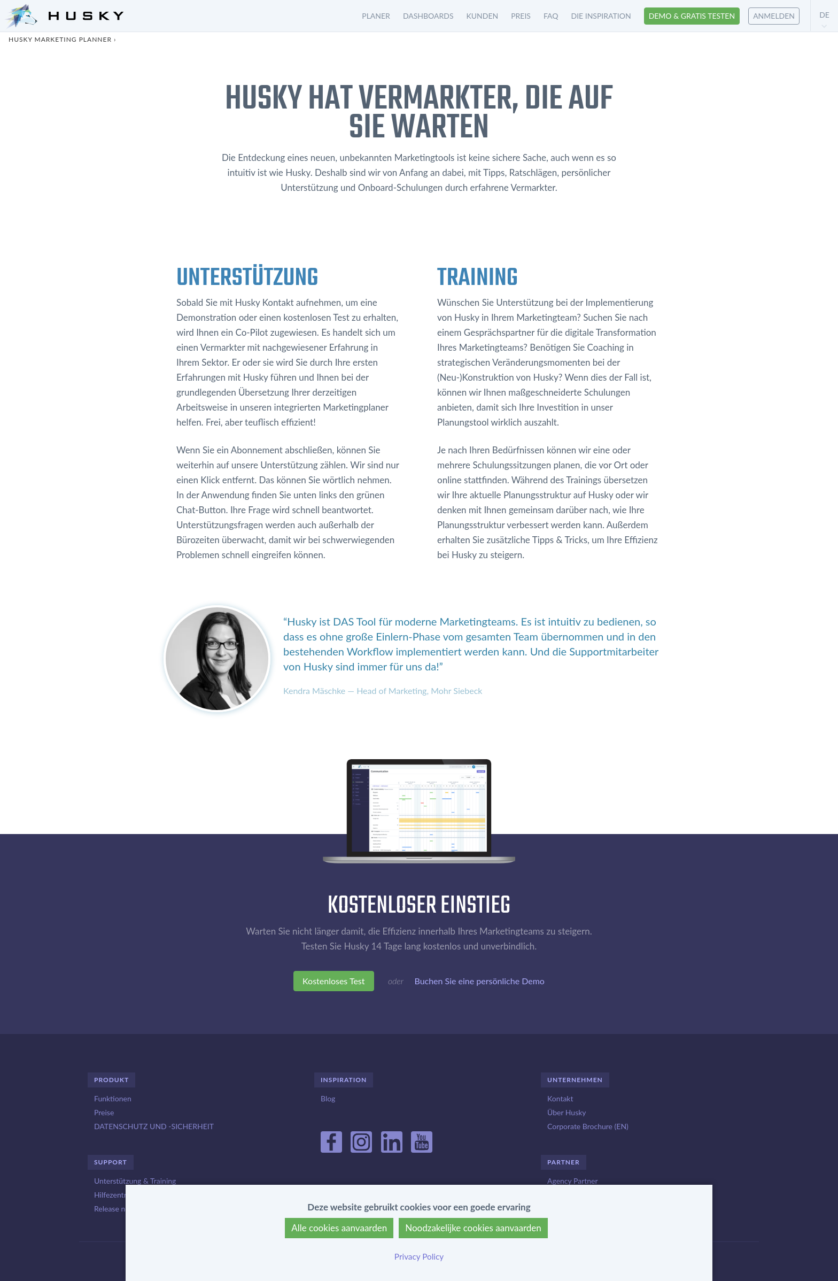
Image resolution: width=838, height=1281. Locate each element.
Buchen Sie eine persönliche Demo (479, 983)
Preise (104, 1112)
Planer (376, 15)
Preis (521, 15)
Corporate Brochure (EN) (588, 1126)
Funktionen (112, 1098)
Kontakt (560, 1098)
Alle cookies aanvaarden (339, 1227)
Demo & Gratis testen (692, 15)
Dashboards (428, 15)
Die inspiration (601, 15)
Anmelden (774, 15)
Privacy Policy (419, 1256)
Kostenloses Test (333, 983)
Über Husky (566, 1112)
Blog (328, 1098)
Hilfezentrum (115, 1194)
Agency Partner (572, 1180)
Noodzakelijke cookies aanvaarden (473, 1227)
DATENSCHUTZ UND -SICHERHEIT (154, 1126)
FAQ (551, 15)
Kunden (483, 15)
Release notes (116, 1208)
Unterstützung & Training (135, 1180)
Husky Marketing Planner (60, 39)
